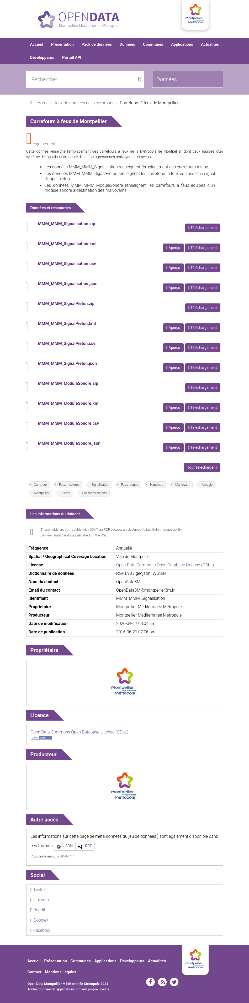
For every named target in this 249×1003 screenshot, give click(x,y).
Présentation (62, 44)
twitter (174, 982)
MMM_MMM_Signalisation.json (68, 284)
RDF (88, 846)
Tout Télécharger (202, 468)
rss (162, 982)
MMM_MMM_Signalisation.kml (67, 244)
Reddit (37, 910)
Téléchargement (202, 228)
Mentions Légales (60, 972)
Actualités (210, 44)
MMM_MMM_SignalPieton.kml (67, 324)
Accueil (36, 44)
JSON (68, 846)
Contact (34, 972)
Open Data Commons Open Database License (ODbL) (165, 565)
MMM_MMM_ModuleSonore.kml (69, 403)
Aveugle (207, 485)
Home (43, 103)
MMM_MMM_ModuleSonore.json (69, 443)
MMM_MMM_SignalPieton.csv (67, 344)
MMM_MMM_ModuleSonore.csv (68, 423)
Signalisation (100, 485)
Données (127, 44)
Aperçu (173, 248)
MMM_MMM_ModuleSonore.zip (68, 383)
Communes (153, 44)
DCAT (93, 530)
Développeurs (42, 57)
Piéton (65, 493)
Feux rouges (129, 485)
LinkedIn (39, 900)
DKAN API (67, 857)
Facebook (40, 930)
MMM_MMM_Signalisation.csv (67, 264)
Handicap (156, 485)
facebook (150, 982)
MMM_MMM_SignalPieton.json (67, 363)
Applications (182, 44)
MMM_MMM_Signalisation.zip (66, 224)
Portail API (71, 57)
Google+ (39, 920)
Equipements (45, 144)
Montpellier (42, 493)
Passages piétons (94, 493)
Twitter (38, 890)
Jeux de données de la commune (84, 103)
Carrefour (40, 485)
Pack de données (97, 44)
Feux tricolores (69, 485)
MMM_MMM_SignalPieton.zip (66, 304)
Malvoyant (182, 485)
